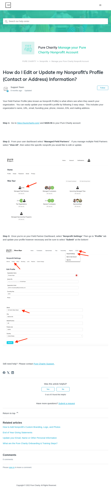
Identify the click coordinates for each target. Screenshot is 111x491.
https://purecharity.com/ (28, 123)
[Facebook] (4, 372)
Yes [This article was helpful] (48, 389)
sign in (12, 467)
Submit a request (66, 403)
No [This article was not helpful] (63, 389)
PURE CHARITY (29, 61)
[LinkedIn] (12, 372)
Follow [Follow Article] (102, 88)
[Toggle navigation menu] (100, 5)
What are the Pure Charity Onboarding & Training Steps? (30, 443)
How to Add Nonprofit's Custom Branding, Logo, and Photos (31, 427)
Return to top (11, 412)
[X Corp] (8, 372)
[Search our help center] (55, 21)
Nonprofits (44, 61)
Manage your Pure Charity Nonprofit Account (70, 61)
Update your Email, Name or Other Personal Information (30, 438)
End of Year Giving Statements (17, 432)
